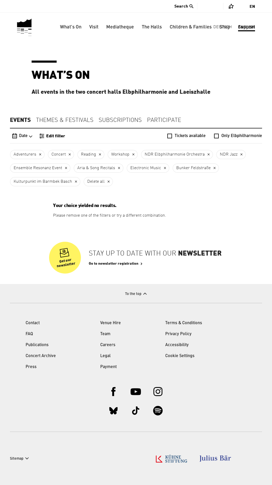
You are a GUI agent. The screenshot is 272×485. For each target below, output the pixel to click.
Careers (107, 345)
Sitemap (16, 458)
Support (246, 27)
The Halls (152, 27)
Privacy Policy (178, 334)
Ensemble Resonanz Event (38, 168)
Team (105, 334)
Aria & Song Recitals (96, 168)
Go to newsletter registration (113, 263)
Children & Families (191, 27)
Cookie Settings (179, 356)
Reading (88, 154)
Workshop (120, 154)
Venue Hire (110, 323)
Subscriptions (120, 120)
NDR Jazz (229, 154)
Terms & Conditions (183, 323)
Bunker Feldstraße (193, 168)
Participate (164, 120)
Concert (58, 154)
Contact (33, 323)
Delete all (96, 182)
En (252, 6)
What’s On (70, 27)
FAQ (29, 334)
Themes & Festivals (64, 120)
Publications (37, 345)
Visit (93, 27)
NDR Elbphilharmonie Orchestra (175, 154)
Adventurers (25, 154)
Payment (108, 367)
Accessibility (177, 345)
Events (20, 120)
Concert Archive (41, 356)
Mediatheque (120, 27)
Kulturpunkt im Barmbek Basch (43, 182)
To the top (133, 294)
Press (31, 367)
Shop (225, 27)
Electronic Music (145, 168)
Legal (105, 356)
